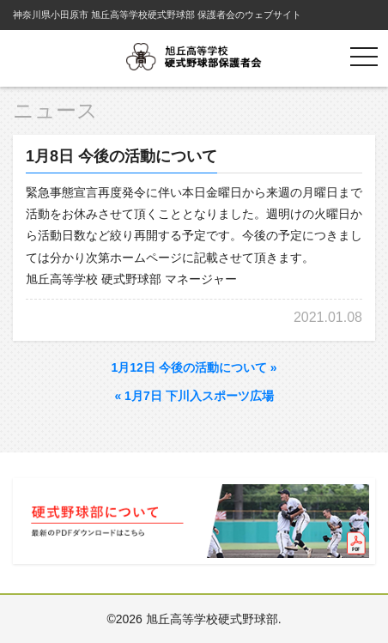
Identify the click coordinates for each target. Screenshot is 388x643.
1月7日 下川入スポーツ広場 (193, 396)
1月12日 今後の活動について (194, 367)
